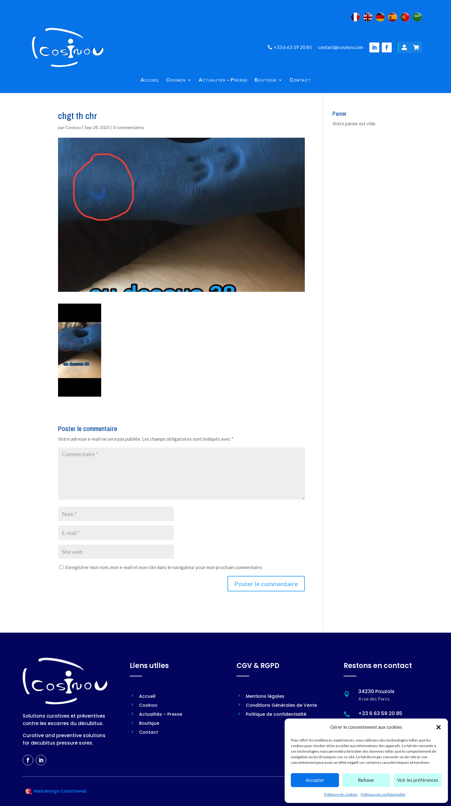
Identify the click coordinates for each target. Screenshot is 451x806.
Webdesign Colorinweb (60, 791)
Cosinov (176, 80)
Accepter (315, 780)
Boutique (266, 80)
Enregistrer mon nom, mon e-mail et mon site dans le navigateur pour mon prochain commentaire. (164, 567)
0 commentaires (128, 127)
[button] (438, 727)
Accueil (150, 80)
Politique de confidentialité (383, 794)
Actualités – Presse (223, 80)
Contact (300, 80)
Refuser (366, 780)
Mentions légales (265, 696)
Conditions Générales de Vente (281, 705)
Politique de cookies (341, 794)
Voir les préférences (417, 780)
